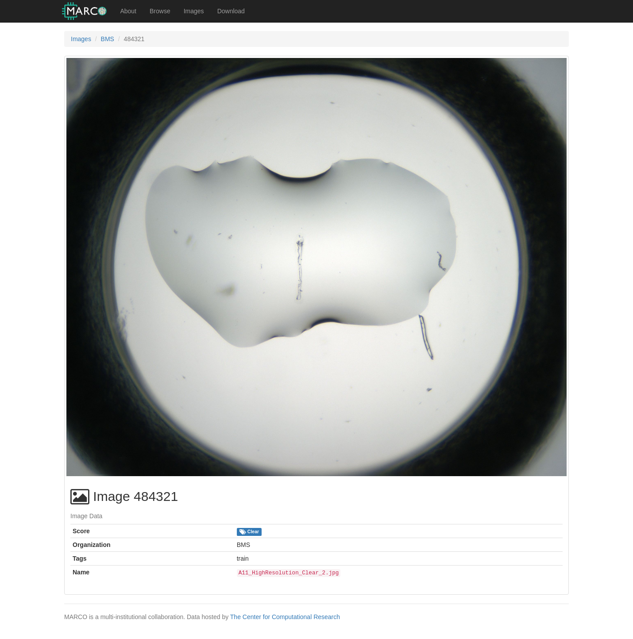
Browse (160, 11)
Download (231, 11)
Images (194, 11)
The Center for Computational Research (285, 616)
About (128, 11)
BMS (107, 38)
